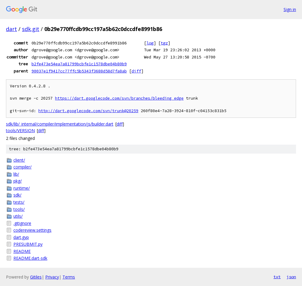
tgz (164, 43)
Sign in (290, 9)
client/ (19, 160)
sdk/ (17, 195)
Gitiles (36, 277)
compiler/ (22, 167)
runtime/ (21, 188)
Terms (68, 277)
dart (11, 29)
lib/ (16, 174)
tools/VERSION (20, 130)
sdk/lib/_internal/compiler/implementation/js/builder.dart (59, 124)
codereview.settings (32, 230)
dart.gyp (21, 237)
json (291, 276)
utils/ (18, 216)
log (150, 43)
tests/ (18, 202)
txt (277, 276)
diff (136, 71)
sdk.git (30, 29)
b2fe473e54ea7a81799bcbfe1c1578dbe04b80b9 (79, 64)
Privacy (52, 277)
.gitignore (22, 223)
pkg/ (17, 181)
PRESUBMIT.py (28, 244)
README (22, 251)
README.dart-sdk (30, 258)
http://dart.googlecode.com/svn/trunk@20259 (88, 110)
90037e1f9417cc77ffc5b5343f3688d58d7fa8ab (79, 71)
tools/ (19, 209)
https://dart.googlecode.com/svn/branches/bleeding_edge (119, 98)
